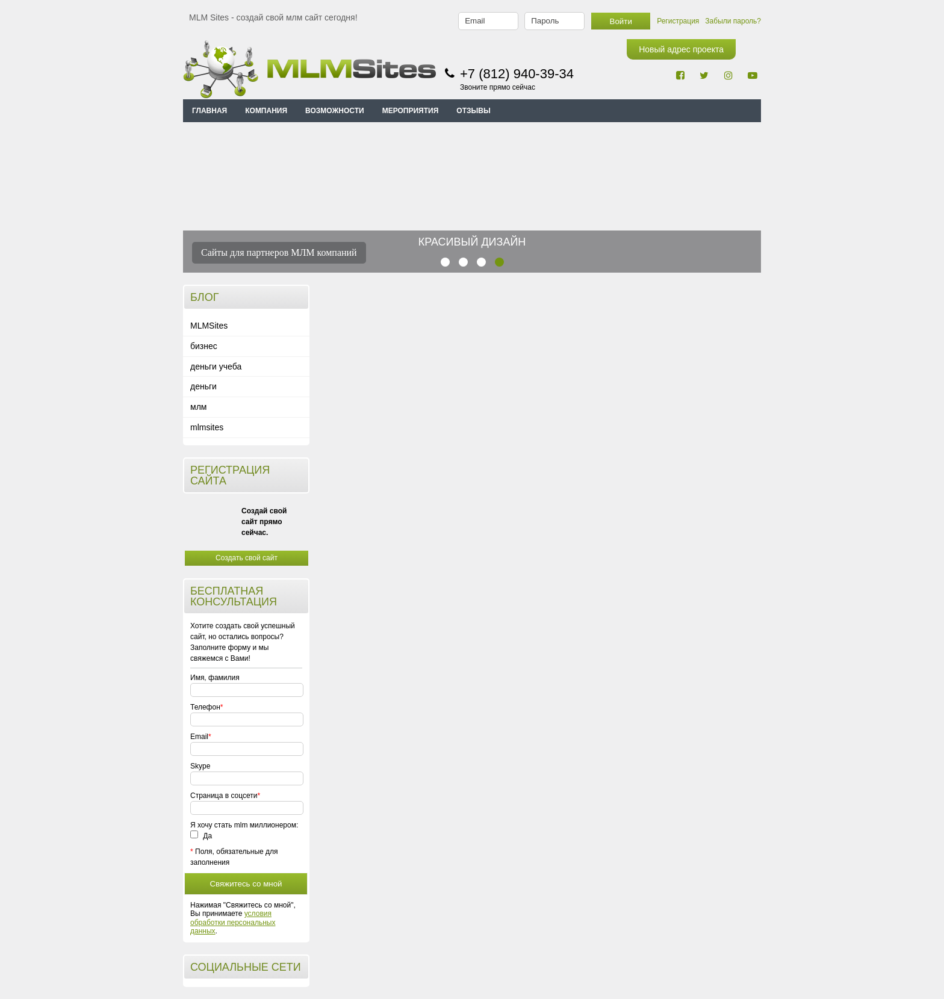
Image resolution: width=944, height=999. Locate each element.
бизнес (203, 346)
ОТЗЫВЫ (473, 111)
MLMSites (209, 325)
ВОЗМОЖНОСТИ (334, 111)
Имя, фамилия (215, 677)
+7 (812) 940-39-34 (517, 73)
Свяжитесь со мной (246, 883)
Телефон (205, 707)
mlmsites (206, 427)
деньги (203, 386)
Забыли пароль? (733, 21)
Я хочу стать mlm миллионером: (244, 825)
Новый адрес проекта (681, 49)
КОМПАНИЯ (266, 111)
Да (201, 836)
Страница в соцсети (223, 795)
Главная (209, 111)
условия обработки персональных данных (232, 922)
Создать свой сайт (247, 558)
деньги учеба (215, 366)
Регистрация (678, 21)
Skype (200, 766)
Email (199, 736)
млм (198, 407)
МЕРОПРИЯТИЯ (410, 111)
